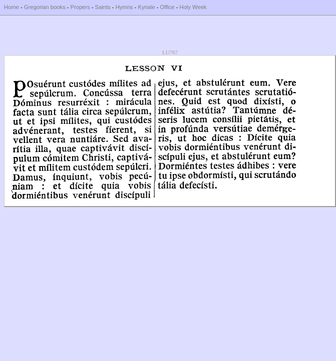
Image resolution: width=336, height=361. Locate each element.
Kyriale (146, 7)
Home (11, 7)
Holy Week (193, 7)
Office (167, 7)
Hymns (124, 7)
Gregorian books (45, 7)
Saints (103, 7)
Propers (80, 7)
